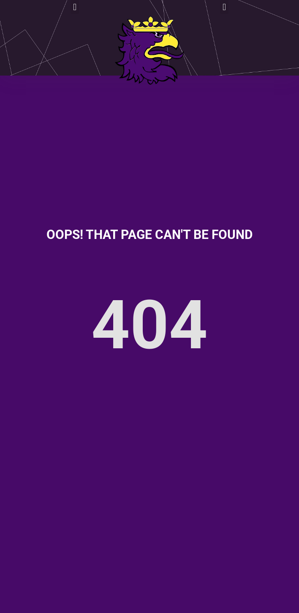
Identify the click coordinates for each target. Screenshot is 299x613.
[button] (75, 7)
